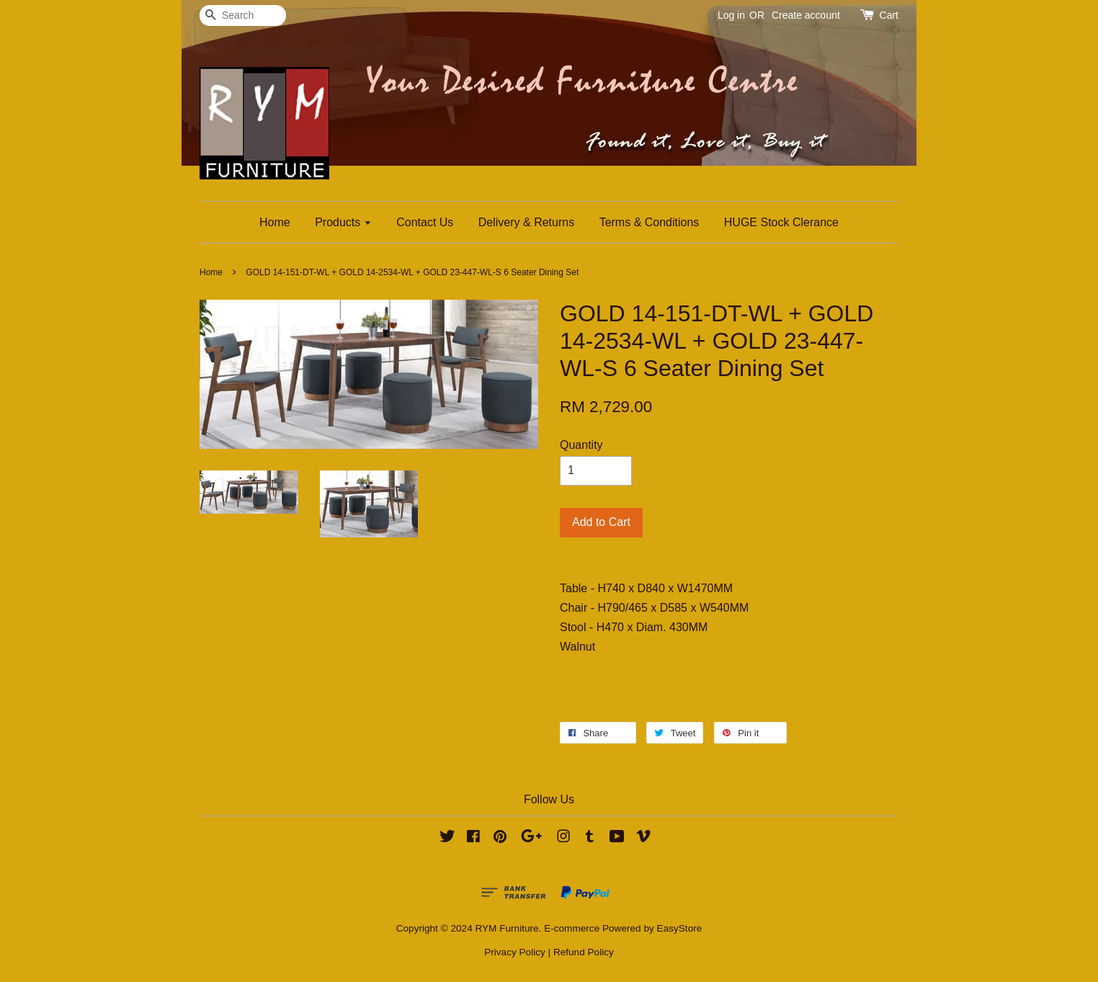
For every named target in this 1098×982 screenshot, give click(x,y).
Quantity (581, 445)
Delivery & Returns (526, 222)
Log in (731, 15)
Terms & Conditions (649, 222)
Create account (806, 15)
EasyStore (679, 928)
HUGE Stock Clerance (781, 222)
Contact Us (424, 222)
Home (274, 222)
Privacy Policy (514, 952)
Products (343, 222)
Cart (889, 15)
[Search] (243, 15)
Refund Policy (583, 952)
